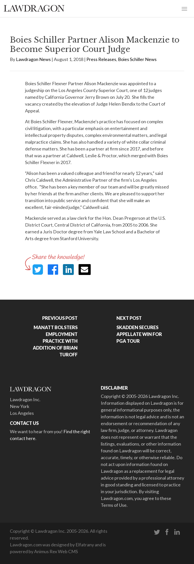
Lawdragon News (33, 59)
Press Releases (101, 59)
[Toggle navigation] (184, 8)
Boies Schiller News (137, 59)
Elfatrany (85, 544)
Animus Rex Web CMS (56, 551)
